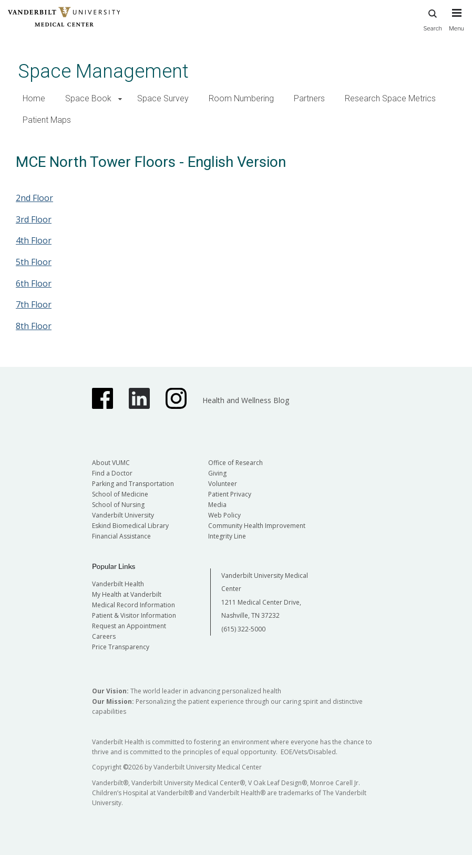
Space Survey (163, 98)
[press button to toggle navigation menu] (456, 24)
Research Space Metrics (390, 98)
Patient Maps (47, 120)
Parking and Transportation (133, 483)
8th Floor (34, 326)
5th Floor (34, 262)
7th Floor (34, 304)
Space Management (103, 71)
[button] (120, 99)
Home (34, 98)
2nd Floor (34, 198)
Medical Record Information (133, 604)
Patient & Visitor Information (134, 615)
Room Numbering (241, 98)
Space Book (88, 98)
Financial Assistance (121, 536)
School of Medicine (120, 494)
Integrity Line (227, 536)
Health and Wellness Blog (245, 400)
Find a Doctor (112, 473)
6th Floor (34, 283)
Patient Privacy (229, 494)
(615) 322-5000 (243, 629)
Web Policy (224, 515)
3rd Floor (34, 219)
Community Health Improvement (256, 525)
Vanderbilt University (123, 515)
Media (217, 504)
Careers (104, 636)
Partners (309, 98)
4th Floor (34, 240)
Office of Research (235, 462)
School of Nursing (118, 504)
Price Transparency (120, 646)
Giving (217, 473)
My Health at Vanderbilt (126, 594)
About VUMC (111, 462)
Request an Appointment (129, 625)
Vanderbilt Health (118, 583)
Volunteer (222, 483)
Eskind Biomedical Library (130, 525)
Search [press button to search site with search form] (432, 18)
